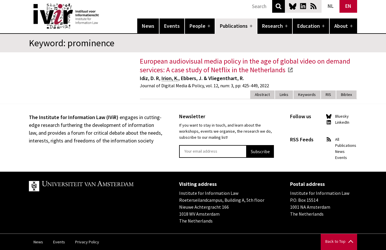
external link (290, 70)
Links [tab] (284, 94)
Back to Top (335, 241)
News (148, 26)
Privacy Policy (87, 242)
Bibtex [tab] (346, 94)
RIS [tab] (328, 94)
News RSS (313, 6)
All (337, 139)
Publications (234, 26)
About (341, 26)
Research (272, 26)
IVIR (103, 16)
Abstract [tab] (262, 94)
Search (278, 6)
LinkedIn (303, 6)
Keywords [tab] (307, 94)
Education (308, 26)
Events (172, 26)
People (197, 26)
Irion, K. (170, 78)
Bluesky (293, 6)
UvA (96, 186)
